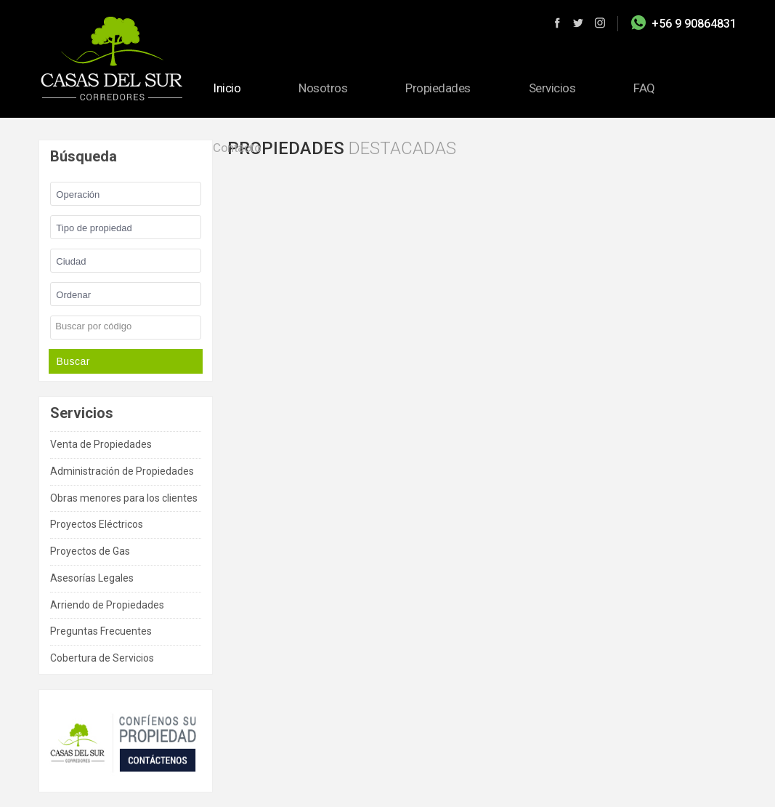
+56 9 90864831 (694, 24)
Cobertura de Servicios (102, 658)
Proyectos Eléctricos (96, 524)
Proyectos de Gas (90, 551)
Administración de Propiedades (122, 471)
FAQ (644, 88)
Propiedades (438, 88)
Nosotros (323, 88)
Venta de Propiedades (101, 444)
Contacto (237, 147)
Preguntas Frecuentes (101, 631)
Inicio (226, 88)
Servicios (552, 88)
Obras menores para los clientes (124, 498)
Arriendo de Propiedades (107, 605)
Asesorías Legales (92, 578)
